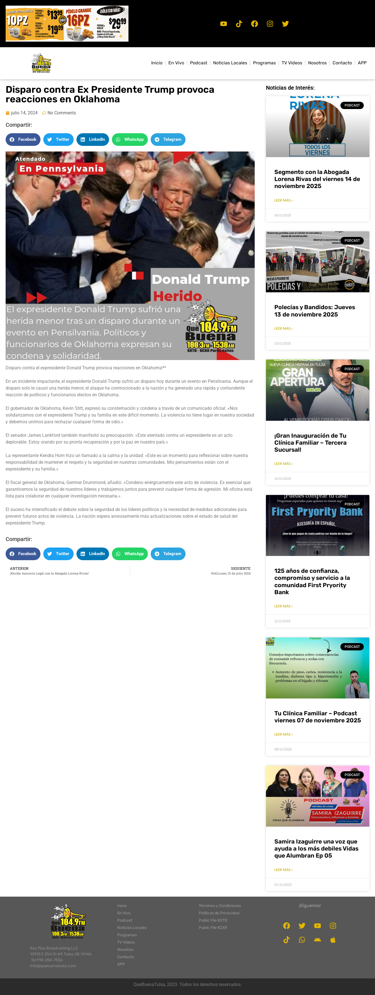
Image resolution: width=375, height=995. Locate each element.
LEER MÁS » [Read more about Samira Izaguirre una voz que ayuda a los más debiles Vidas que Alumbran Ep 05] (283, 870)
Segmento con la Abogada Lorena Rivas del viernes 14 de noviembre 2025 (317, 178)
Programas (264, 61)
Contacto (342, 61)
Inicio (156, 61)
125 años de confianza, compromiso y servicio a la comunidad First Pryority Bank (312, 581)
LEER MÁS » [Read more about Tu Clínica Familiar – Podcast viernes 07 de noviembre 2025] (283, 734)
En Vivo (176, 61)
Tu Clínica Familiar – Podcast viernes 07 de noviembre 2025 (317, 717)
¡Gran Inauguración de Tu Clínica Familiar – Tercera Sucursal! (310, 442)
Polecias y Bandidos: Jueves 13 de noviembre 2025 (314, 311)
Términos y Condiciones (220, 905)
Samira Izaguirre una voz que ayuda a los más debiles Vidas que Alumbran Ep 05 (316, 848)
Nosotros (317, 61)
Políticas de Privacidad (219, 913)
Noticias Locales (230, 61)
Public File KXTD (213, 920)
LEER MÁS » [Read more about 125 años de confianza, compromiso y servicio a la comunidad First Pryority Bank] (283, 606)
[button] (67, 24)
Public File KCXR (213, 927)
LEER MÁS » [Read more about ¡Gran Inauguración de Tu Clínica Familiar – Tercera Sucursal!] (283, 464)
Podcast (198, 61)
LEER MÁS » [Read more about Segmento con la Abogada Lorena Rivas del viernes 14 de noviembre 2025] (283, 200)
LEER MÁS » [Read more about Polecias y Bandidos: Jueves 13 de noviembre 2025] (283, 329)
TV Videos (292, 61)
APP (362, 61)
